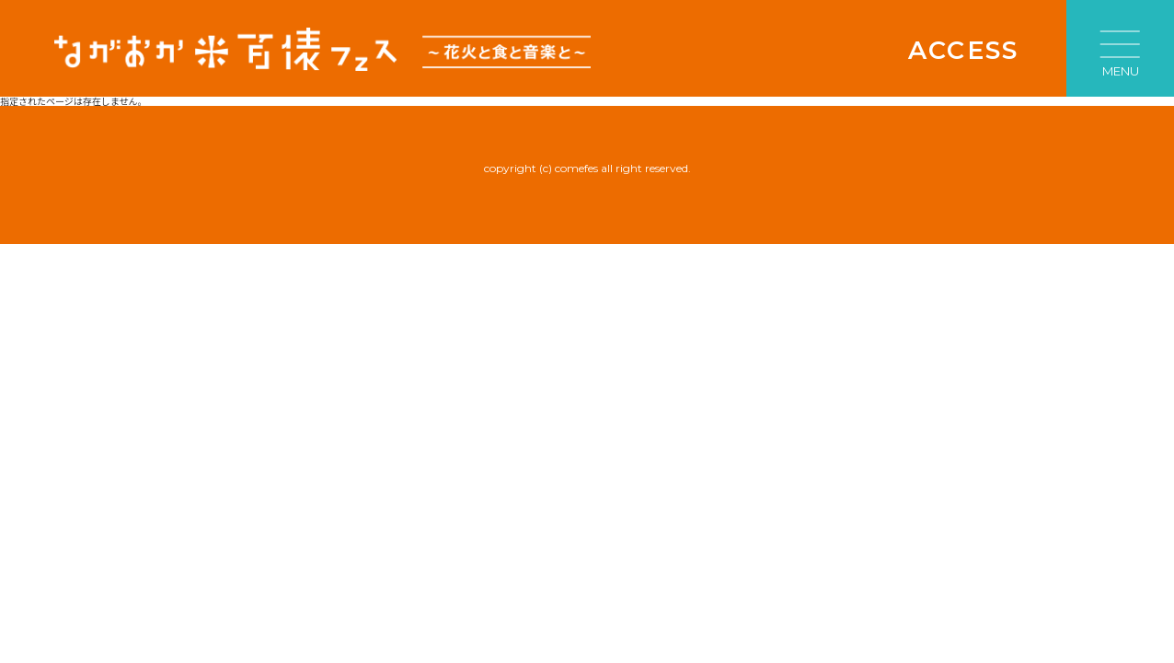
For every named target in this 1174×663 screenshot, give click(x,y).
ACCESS (963, 50)
